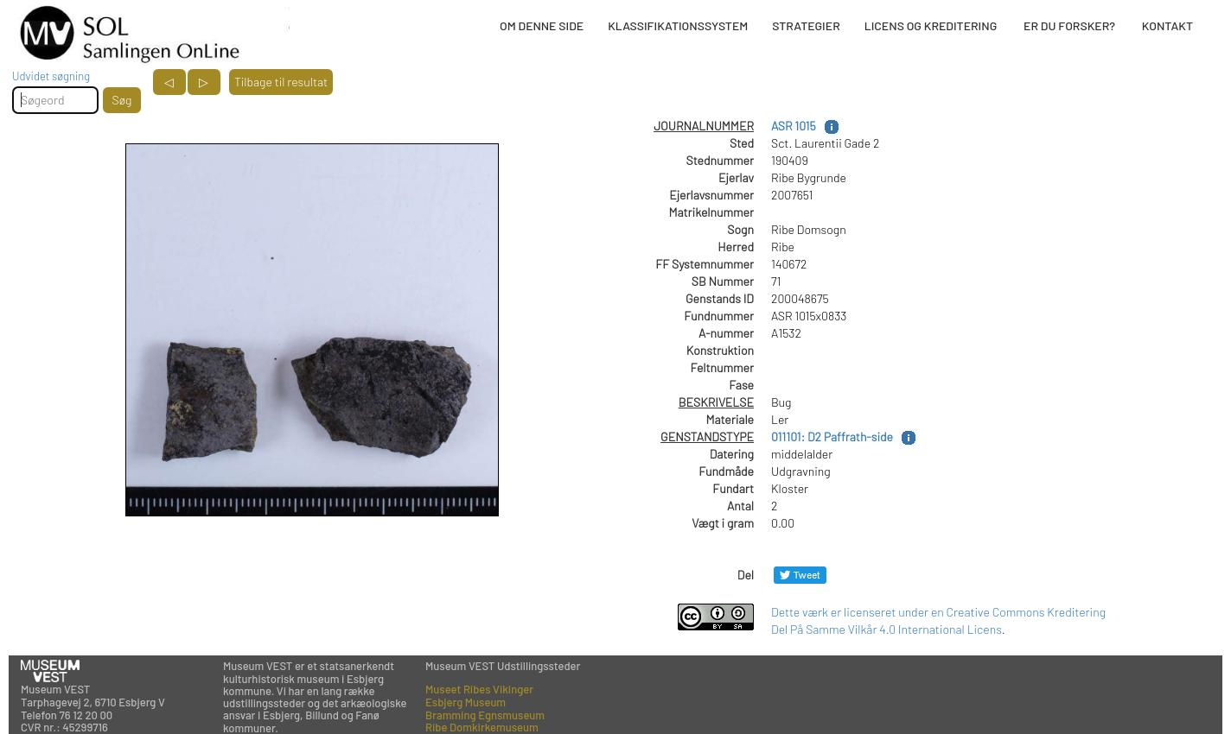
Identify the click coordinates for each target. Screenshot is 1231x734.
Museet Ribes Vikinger (479, 689)
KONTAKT (1167, 25)
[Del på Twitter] (800, 574)
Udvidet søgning (51, 76)
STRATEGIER (805, 25)
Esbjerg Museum (465, 702)
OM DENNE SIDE (542, 25)
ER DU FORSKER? (1069, 25)
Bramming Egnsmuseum (485, 715)
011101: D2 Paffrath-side (832, 436)
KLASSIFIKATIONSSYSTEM (678, 25)
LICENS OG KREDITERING (931, 25)
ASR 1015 (793, 125)
